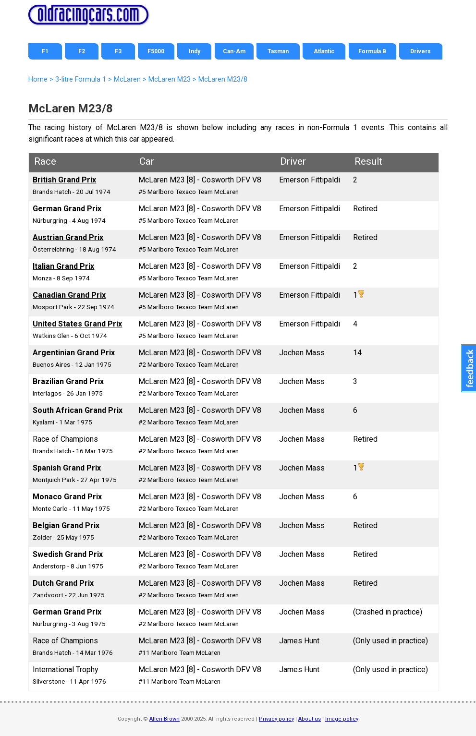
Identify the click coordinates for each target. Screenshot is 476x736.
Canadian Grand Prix (69, 295)
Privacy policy (276, 719)
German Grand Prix (67, 208)
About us (309, 719)
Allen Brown (164, 719)
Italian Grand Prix (63, 266)
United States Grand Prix (77, 323)
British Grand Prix (64, 179)
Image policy (341, 719)
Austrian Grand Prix (68, 237)
